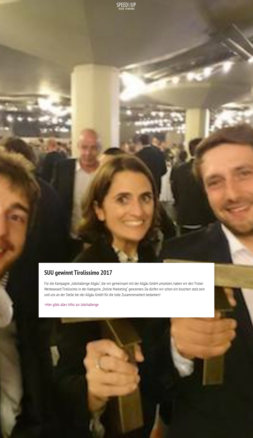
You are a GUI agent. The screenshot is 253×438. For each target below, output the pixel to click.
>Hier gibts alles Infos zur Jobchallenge (71, 304)
